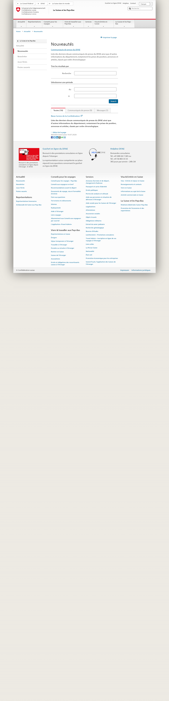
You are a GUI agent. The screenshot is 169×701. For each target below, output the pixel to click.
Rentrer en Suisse (57, 668)
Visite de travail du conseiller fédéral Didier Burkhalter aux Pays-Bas (83, 465)
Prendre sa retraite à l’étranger (62, 664)
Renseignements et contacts (131, 600)
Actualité (21, 24)
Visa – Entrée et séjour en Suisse (132, 597)
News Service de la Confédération (67, 532)
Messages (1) (102, 110)
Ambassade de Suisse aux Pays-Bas (28, 621)
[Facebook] (52, 553)
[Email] (65, 553)
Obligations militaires (93, 637)
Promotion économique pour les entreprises (102, 674)
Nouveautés (20, 597)
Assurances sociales (93, 630)
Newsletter (20, 600)
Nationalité (90, 667)
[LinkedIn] (57, 553)
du (70, 89)
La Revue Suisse (91, 664)
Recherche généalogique (95, 644)
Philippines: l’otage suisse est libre (68, 290)
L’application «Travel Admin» (61, 640)
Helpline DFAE (117, 565)
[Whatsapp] (62, 553)
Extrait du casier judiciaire (95, 640)
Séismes (54, 620)
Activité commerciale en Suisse (132, 611)
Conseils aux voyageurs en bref (62, 600)
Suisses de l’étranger (58, 671)
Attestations (90, 626)
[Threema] (59, 553)
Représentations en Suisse (60, 650)
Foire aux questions (58, 613)
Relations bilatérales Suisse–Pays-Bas (134, 621)
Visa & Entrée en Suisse (103, 24)
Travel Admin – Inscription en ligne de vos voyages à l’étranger (101, 656)
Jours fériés (20, 604)
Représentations (34, 24)
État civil (89, 671)
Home (18, 31)
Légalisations (90, 623)
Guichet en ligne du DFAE (55, 565)
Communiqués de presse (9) (80, 110)
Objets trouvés (91, 633)
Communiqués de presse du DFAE (65, 49)
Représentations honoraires (26, 617)
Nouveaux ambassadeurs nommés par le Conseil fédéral (78, 388)
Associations (55, 675)
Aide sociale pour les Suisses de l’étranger (101, 619)
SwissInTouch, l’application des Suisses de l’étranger (101, 679)
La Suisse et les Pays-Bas (124, 24)
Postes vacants (21, 608)
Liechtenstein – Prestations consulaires (100, 651)
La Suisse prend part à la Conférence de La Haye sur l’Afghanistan (82, 498)
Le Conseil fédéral (26, 3)
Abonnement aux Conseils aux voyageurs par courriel (66, 636)
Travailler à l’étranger (59, 661)
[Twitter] (54, 553)
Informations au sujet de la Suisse (133, 608)
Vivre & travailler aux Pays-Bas (73, 24)
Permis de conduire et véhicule (97, 610)
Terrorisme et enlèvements (61, 617)
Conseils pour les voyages (52, 24)
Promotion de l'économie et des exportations (132, 626)
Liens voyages (56, 631)
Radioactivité (56, 624)
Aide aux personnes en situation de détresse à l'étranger (99, 614)
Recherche (66, 73)
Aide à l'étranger (57, 627)
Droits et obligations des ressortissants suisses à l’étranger (65, 680)
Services (88, 24)
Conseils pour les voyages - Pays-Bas (64, 597)
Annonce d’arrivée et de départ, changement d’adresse (97, 598)
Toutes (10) (57, 110)
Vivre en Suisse (126, 604)
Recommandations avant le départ (63, 604)
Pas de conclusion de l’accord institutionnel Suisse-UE (76, 123)
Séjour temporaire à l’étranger (62, 657)
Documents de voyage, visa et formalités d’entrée (66, 609)
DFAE (43, 3)
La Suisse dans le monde (61, 3)
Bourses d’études (92, 647)
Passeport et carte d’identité (96, 603)
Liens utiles (90, 660)
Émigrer (54, 654)
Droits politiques (92, 606)
